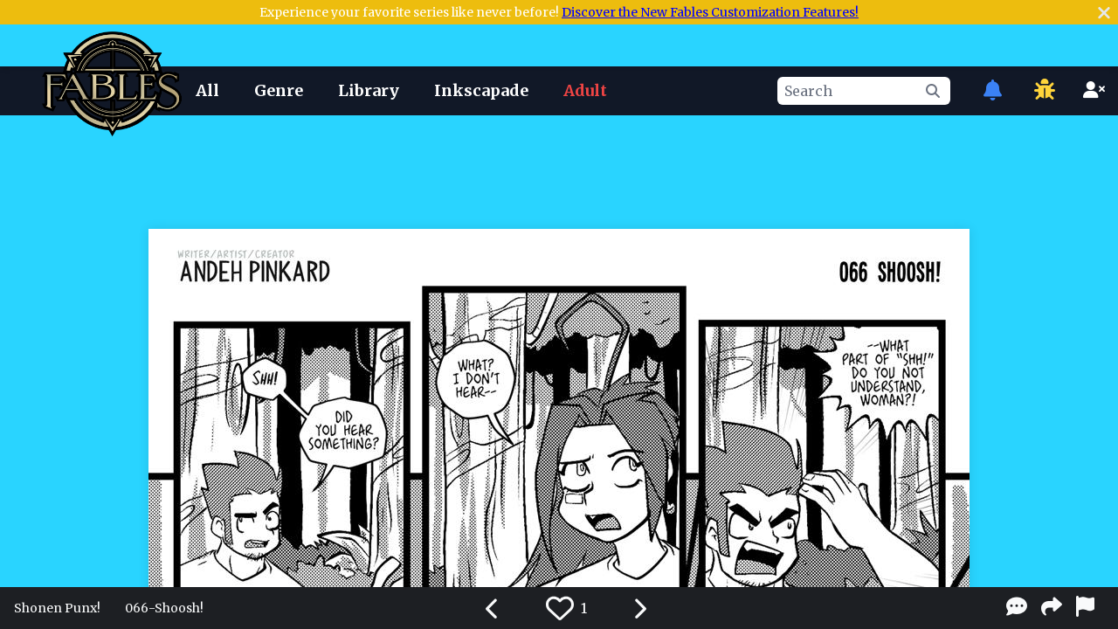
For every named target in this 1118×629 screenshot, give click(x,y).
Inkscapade (481, 90)
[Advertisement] (559, 168)
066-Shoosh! (164, 608)
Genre (278, 90)
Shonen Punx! (57, 608)
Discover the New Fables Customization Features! (710, 12)
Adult (585, 90)
